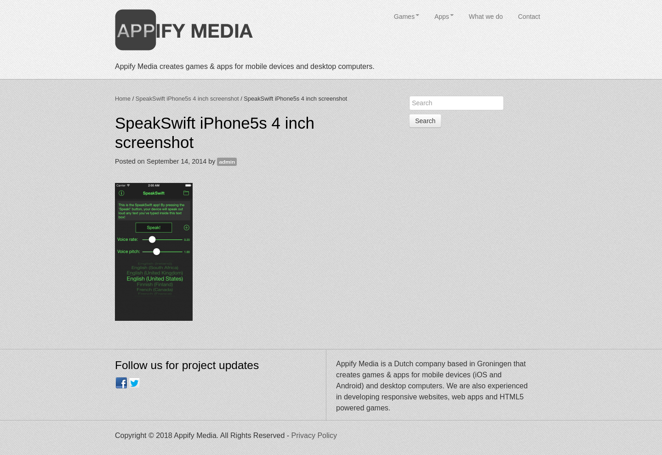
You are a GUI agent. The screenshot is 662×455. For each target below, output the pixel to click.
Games (406, 16)
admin (227, 162)
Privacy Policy (314, 435)
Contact (529, 16)
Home (123, 98)
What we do (486, 16)
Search (425, 121)
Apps (444, 16)
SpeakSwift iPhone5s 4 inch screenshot (187, 98)
